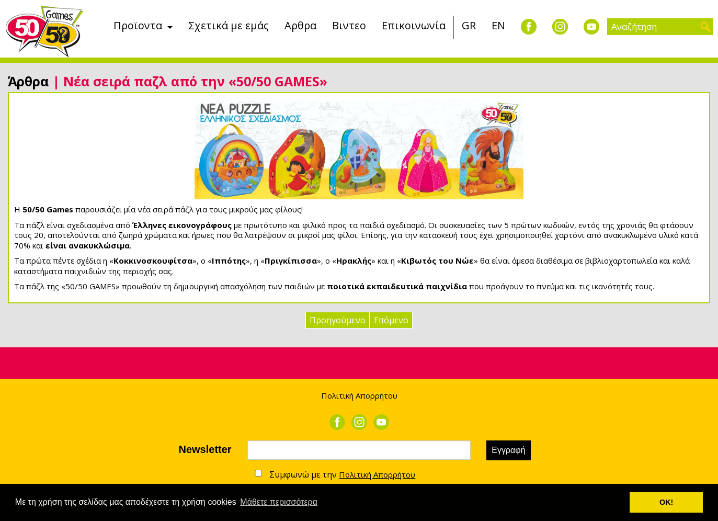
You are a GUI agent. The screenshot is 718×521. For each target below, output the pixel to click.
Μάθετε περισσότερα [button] (278, 501)
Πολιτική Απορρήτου (359, 395)
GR (469, 25)
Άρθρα (28, 81)
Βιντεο (349, 25)
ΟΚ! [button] (666, 502)
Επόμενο (391, 320)
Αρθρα (300, 25)
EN (498, 25)
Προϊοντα (137, 25)
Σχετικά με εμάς (228, 25)
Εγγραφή (508, 450)
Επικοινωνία (414, 25)
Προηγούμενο (338, 320)
